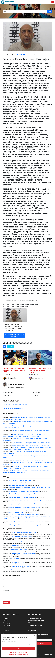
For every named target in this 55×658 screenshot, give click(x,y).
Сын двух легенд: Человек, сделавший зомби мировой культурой (27, 504)
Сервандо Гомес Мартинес (16, 384)
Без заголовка (15, 558)
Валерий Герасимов (38, 378)
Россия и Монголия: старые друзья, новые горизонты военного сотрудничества (40, 370)
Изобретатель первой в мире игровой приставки (22, 497)
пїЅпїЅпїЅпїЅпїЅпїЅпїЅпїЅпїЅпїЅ (13, 409)
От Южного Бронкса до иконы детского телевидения (24, 491)
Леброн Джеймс (11, 378)
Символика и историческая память (21, 536)
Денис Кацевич (20, 54)
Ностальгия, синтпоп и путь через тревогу (20, 510)
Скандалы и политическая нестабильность (24, 532)
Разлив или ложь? (16, 542)
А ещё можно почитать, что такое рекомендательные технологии (18, 653)
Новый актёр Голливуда (15, 512)
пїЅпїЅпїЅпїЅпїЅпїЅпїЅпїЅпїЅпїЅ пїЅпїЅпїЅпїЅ (14, 335)
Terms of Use (38, 654)
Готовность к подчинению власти (21, 570)
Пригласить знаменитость (37, 623)
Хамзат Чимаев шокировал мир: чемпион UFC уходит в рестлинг (31, 445)
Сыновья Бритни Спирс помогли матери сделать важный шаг (30, 460)
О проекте (6, 618)
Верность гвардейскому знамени (18, 485)
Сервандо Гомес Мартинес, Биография (15, 405)
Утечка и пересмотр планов (19, 549)
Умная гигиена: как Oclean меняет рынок (20, 480)
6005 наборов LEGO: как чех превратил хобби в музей (24, 525)
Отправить (6, 602)
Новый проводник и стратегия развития (23, 553)
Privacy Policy (48, 654)
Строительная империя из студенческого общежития (24, 507)
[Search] (25, 11)
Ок (18, 648)
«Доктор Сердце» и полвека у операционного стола (23, 514)
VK (4, 346)
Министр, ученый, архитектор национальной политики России (26, 521)
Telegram (10, 346)
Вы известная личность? (36, 625)
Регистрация (7, 623)
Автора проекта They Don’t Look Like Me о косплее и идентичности (27, 500)
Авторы (5, 620)
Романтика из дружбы (17, 562)
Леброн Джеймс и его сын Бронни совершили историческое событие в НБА (14, 370)
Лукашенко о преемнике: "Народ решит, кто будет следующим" (31, 442)
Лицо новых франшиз (14, 483)
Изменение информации (36, 620)
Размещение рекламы (36, 618)
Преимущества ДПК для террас (20, 566)
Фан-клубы (6, 625)
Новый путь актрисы (17, 545)
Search (49, 11)
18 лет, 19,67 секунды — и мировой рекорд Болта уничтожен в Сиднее (29, 494)
